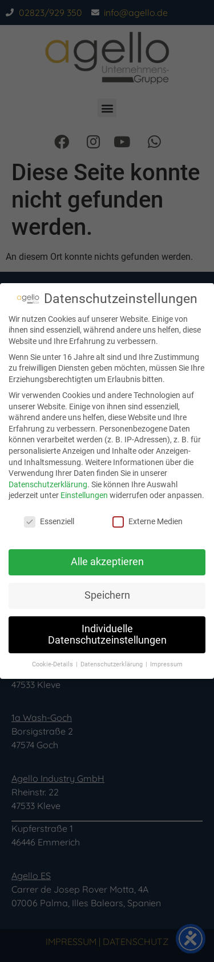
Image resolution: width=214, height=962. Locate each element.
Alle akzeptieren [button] (107, 561)
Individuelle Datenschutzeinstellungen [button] (107, 634)
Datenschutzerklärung (48, 484)
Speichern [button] (107, 595)
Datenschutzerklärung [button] (112, 664)
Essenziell (49, 521)
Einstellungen (84, 495)
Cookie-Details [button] (53, 664)
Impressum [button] (166, 664)
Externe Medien (147, 521)
